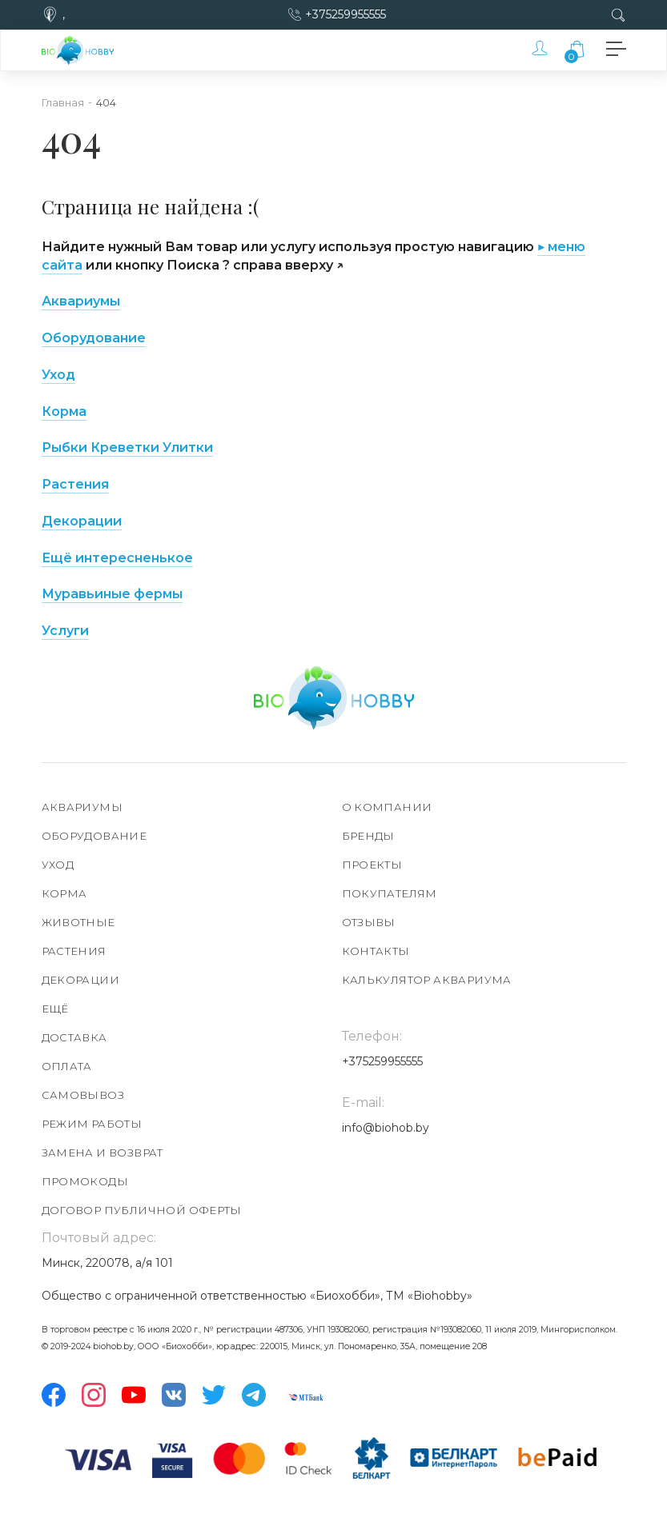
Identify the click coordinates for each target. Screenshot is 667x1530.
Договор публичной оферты (142, 1210)
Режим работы (92, 1123)
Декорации (82, 521)
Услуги (65, 630)
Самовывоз (83, 1095)
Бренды (368, 835)
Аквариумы (82, 807)
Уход (58, 374)
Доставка (74, 1037)
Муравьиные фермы (112, 593)
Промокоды (85, 1181)
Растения (75, 484)
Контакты (376, 951)
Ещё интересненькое (117, 557)
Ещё (55, 1008)
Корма (64, 411)
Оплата (67, 1066)
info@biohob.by (385, 1128)
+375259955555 (345, 14)
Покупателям (389, 893)
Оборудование (94, 338)
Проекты (372, 864)
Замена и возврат (102, 1152)
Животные (78, 922)
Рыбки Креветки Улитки (127, 447)
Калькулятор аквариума (427, 979)
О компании (387, 807)
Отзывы (369, 922)
